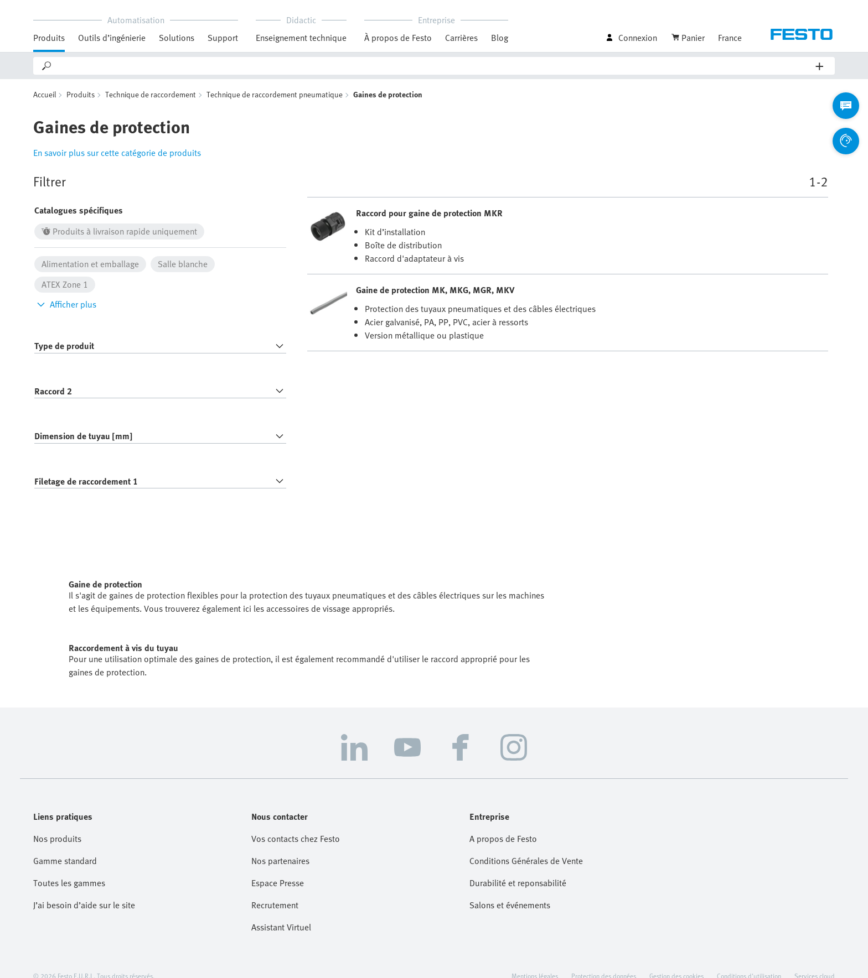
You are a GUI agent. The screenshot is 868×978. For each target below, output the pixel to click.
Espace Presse (277, 882)
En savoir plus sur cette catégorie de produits (117, 152)
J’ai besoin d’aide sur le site (84, 905)
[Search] (434, 66)
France (730, 37)
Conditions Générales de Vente (526, 860)
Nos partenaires (280, 860)
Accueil (44, 94)
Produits (49, 37)
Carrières (461, 37)
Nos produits (57, 838)
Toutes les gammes (69, 882)
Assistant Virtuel (281, 927)
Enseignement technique (301, 37)
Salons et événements (509, 905)
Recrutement (274, 905)
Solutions (176, 37)
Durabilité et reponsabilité (517, 882)
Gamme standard (65, 860)
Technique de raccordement (150, 94)
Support (223, 37)
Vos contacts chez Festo (295, 838)
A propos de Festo (503, 838)
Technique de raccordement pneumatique (274, 94)
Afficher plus (65, 304)
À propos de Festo (398, 37)
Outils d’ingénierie (112, 37)
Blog (499, 37)
